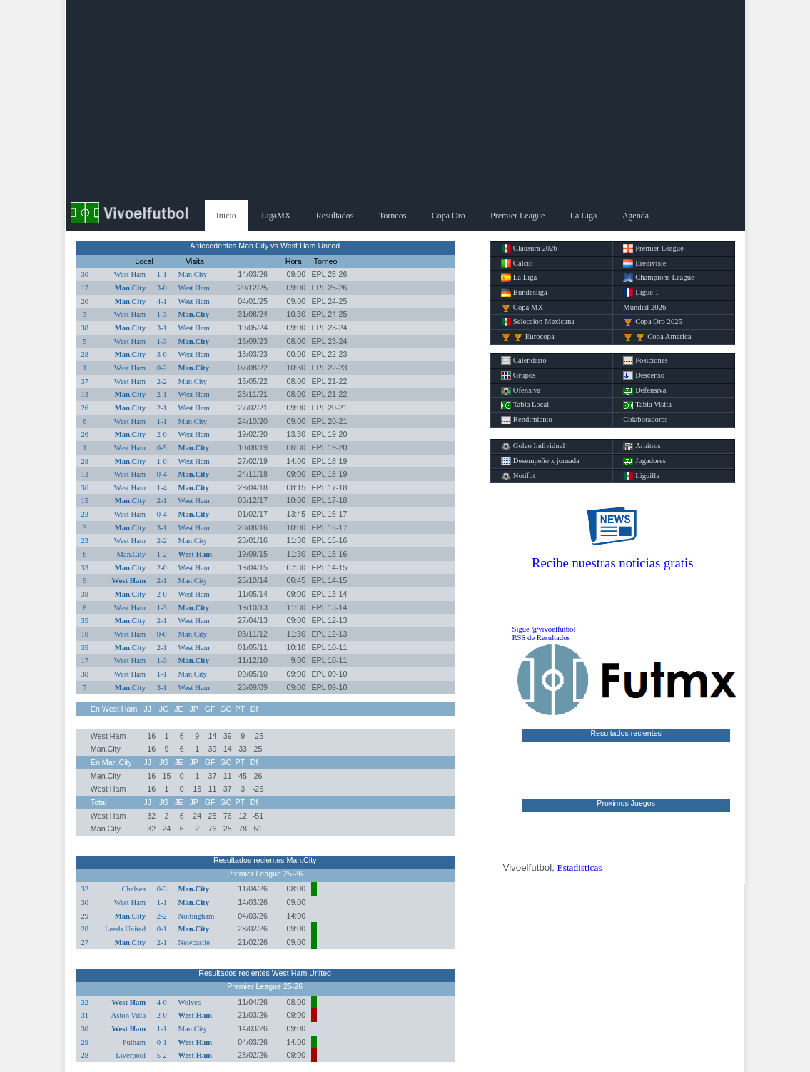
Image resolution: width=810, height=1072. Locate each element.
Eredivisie (644, 263)
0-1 (162, 929)
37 (85, 381)
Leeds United (125, 929)
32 (85, 889)
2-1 (162, 394)
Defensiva (644, 390)
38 (85, 328)
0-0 (162, 634)
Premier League (517, 216)
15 (85, 501)
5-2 (162, 1055)
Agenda (635, 216)
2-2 (162, 381)
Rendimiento (526, 419)
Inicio (226, 216)
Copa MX (522, 307)
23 (85, 514)
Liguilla (641, 476)
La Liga (583, 216)
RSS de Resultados (541, 638)
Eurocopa (528, 337)
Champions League (658, 277)
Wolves (189, 1002)
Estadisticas (579, 867)
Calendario (524, 360)
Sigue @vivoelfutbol (544, 629)
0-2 (162, 368)
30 (85, 274)
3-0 (162, 288)
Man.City (192, 274)
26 (85, 408)
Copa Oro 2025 (652, 322)
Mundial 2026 (644, 307)
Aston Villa (128, 1015)
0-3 (162, 889)
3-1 (162, 328)
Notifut (518, 476)
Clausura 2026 (529, 248)
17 (85, 288)
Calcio (517, 263)
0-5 (162, 448)
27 (85, 942)
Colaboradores (645, 419)
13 (85, 394)
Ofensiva (520, 390)
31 (85, 1015)
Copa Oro (448, 216)
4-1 (162, 301)
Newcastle (193, 942)
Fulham (134, 1042)
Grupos (518, 375)
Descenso (643, 375)
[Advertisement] (405, 100)
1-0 (162, 461)
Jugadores (644, 461)
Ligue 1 (641, 292)
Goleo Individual (533, 446)
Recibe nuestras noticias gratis (612, 562)
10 (85, 634)
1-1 (162, 274)
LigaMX (275, 216)
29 (85, 916)
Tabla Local (525, 404)
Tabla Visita (647, 404)
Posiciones (645, 360)
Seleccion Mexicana (537, 322)
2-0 (162, 434)
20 (85, 301)
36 (85, 488)
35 (85, 621)
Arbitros (642, 446)
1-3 (162, 314)
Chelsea (133, 889)
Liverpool (131, 1055)
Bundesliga (524, 292)
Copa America (657, 337)
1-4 (162, 488)
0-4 (162, 474)
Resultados (335, 216)
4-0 (162, 1002)
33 (85, 568)
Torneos (392, 216)
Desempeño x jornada (540, 461)
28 (85, 354)
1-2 (162, 554)
